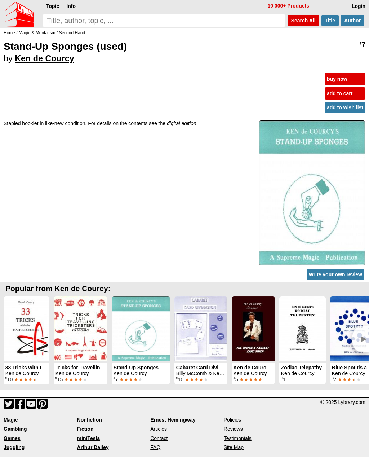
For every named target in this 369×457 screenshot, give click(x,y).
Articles (158, 429)
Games (12, 438)
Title (330, 20)
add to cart (340, 93)
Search (303, 20)
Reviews (233, 429)
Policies (232, 420)
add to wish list (345, 107)
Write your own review (335, 274)
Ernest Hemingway (172, 420)
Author (352, 20)
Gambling (15, 429)
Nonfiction (89, 420)
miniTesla (88, 438)
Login (358, 6)
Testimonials (238, 438)
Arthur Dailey (93, 447)
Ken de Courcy (44, 58)
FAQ (155, 447)
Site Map (234, 447)
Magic (11, 420)
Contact (159, 438)
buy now (337, 79)
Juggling (14, 447)
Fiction (85, 429)
